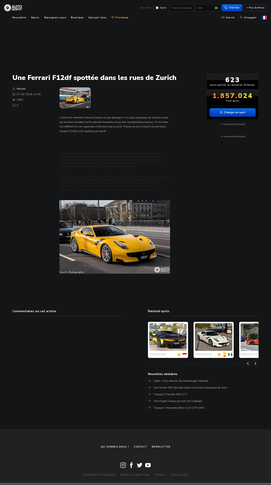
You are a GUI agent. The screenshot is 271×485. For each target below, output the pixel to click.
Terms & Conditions (135, 475)
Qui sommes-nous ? (115, 446)
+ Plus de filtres (255, 7)
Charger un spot (232, 112)
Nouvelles (145, 8)
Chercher (231, 7)
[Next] (255, 363)
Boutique (77, 17)
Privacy (160, 475)
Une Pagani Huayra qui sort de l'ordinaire (177, 401)
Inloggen (248, 17)
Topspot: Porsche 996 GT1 (170, 394)
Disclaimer (179, 475)
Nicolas (21, 89)
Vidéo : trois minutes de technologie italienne (180, 381)
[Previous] (248, 363)
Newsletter (161, 446)
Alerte (228, 17)
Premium (119, 17)
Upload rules (97, 17)
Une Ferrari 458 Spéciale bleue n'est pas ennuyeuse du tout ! (190, 388)
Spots (163, 8)
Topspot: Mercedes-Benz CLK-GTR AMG (178, 408)
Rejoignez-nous (55, 17)
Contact (140, 446)
